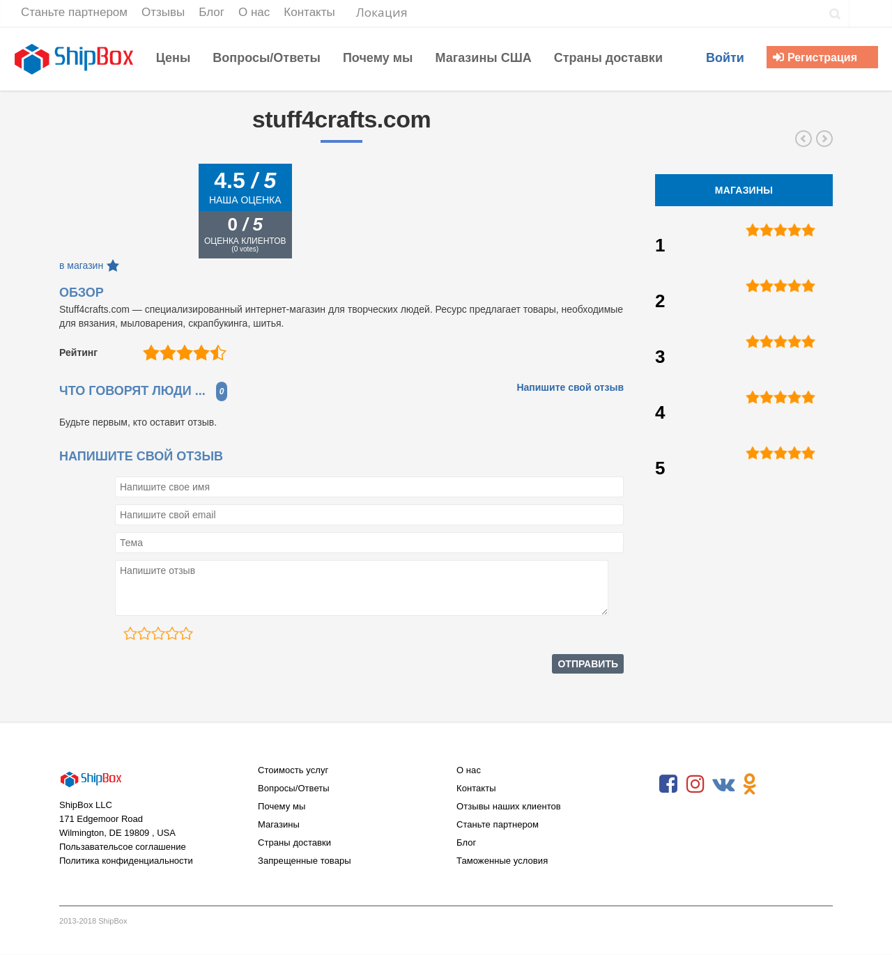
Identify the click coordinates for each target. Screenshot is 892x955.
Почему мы (281, 806)
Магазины (279, 824)
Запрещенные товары (304, 860)
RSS (777, 784)
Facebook (668, 784)
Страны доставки (294, 842)
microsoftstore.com (824, 138)
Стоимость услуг (293, 770)
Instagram (695, 784)
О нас (468, 770)
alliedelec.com (803, 138)
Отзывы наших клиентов (508, 806)
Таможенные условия (502, 860)
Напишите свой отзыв (570, 387)
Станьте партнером (497, 824)
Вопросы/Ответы (294, 788)
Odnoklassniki (750, 784)
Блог (466, 842)
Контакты (476, 788)
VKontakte (723, 784)
